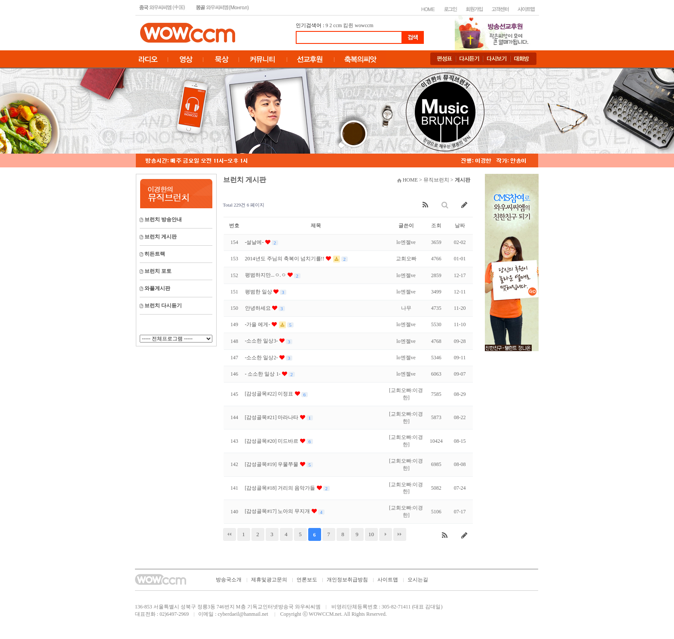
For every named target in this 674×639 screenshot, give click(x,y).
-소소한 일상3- (262, 341)
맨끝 (399, 534)
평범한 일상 (259, 292)
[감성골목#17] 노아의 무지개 (278, 511)
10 (371, 534)
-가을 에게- (258, 324)
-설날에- (255, 242)
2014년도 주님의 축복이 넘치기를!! (285, 259)
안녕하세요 (258, 308)
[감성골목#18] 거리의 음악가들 (281, 488)
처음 (229, 534)
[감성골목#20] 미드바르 (272, 441)
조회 (436, 225)
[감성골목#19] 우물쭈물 (272, 464)
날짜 (460, 225)
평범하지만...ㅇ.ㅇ (266, 275)
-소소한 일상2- (262, 358)
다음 (385, 534)
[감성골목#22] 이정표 (270, 394)
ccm (337, 25)
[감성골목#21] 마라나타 (272, 417)
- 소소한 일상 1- (263, 374)
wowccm (364, 25)
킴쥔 (348, 25)
